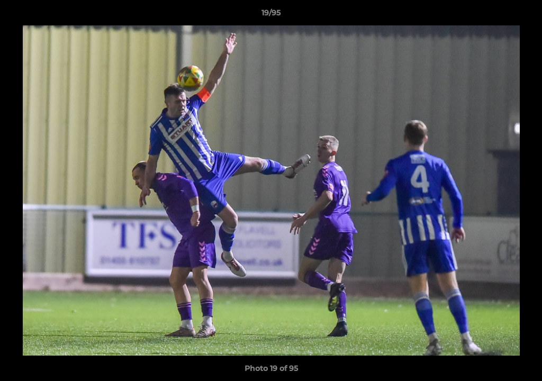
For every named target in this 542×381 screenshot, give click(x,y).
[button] (523, 15)
